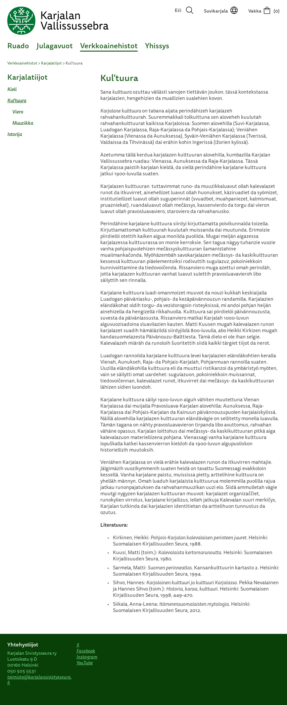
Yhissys (157, 45)
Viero (17, 111)
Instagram (86, 656)
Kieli (12, 89)
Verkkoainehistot (109, 45)
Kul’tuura (16, 100)
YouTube (84, 662)
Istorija (14, 134)
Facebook (85, 650)
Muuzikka (22, 123)
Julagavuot (54, 45)
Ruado (18, 45)
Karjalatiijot (51, 63)
